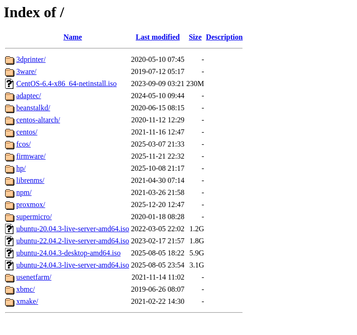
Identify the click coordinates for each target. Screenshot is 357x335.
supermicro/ (34, 217)
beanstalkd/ (33, 108)
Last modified (158, 37)
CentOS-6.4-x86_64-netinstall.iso (66, 83)
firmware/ (31, 156)
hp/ (21, 168)
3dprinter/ (31, 59)
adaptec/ (28, 96)
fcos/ (23, 144)
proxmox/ (30, 204)
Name (72, 37)
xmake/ (27, 301)
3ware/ (26, 71)
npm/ (24, 192)
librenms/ (30, 180)
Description (224, 37)
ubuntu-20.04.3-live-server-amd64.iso (72, 229)
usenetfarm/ (34, 277)
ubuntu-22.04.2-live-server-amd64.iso (72, 241)
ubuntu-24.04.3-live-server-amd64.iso (72, 265)
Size (195, 37)
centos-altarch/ (38, 120)
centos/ (26, 132)
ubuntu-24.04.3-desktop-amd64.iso (68, 253)
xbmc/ (25, 289)
